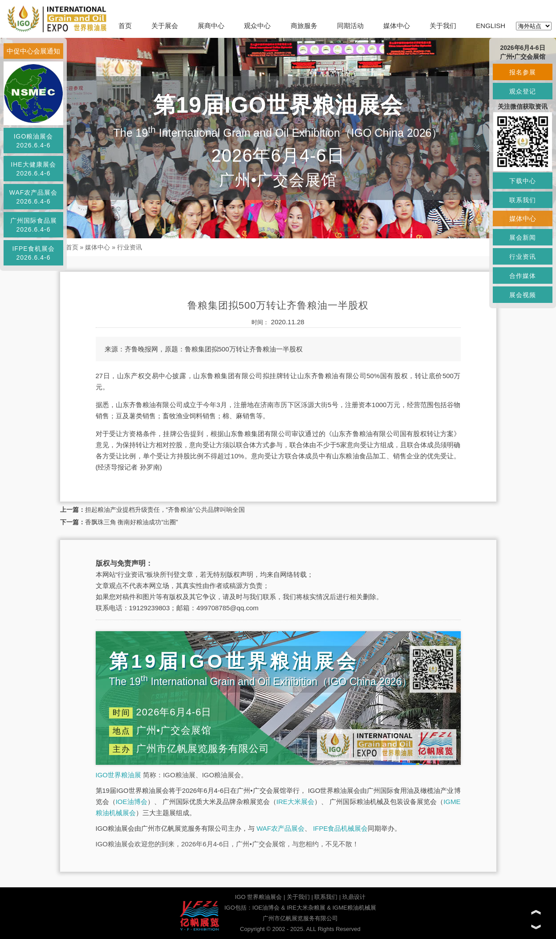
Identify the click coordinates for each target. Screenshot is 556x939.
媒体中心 (396, 25)
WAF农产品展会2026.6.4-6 (33, 197)
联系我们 (325, 897)
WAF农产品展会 (280, 828)
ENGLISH (490, 25)
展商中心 (211, 25)
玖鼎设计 (353, 897)
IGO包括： (238, 907)
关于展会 (164, 25)
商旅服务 (304, 25)
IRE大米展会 (295, 801)
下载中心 (522, 180)
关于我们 (443, 25)
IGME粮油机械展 (354, 907)
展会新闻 (522, 237)
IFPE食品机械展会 (340, 828)
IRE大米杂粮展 (306, 907)
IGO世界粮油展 (119, 775)
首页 (125, 25)
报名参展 (522, 72)
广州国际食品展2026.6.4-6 (33, 225)
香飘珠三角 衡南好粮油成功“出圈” (131, 522)
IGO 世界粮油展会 (258, 897)
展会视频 (522, 294)
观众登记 (522, 91)
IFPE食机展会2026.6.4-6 (33, 253)
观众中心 (257, 25)
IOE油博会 (131, 801)
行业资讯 (129, 247)
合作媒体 (522, 275)
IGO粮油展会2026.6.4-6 (33, 141)
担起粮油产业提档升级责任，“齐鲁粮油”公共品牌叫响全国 (165, 509)
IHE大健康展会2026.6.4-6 (33, 169)
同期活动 (350, 25)
